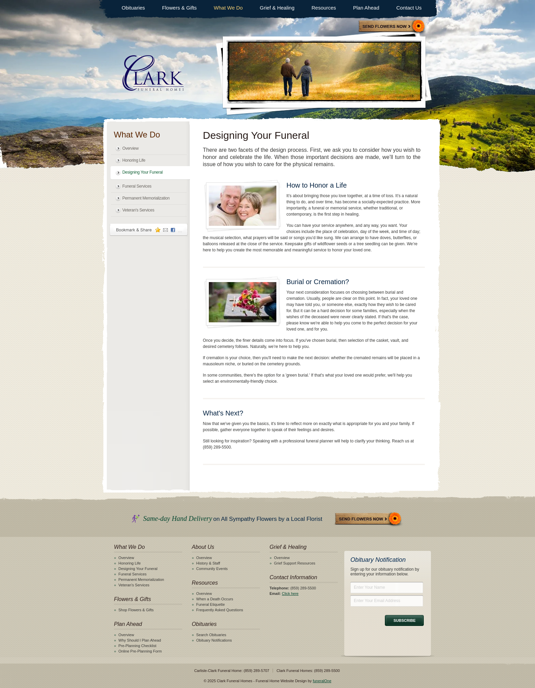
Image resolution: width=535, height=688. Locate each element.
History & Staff (208, 563)
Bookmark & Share (149, 230)
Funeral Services (136, 186)
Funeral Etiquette (210, 604)
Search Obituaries (211, 635)
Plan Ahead (366, 8)
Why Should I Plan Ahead (139, 640)
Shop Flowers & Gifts (136, 610)
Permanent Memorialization (146, 198)
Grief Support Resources (294, 563)
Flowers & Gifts (179, 8)
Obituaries (133, 8)
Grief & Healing (277, 8)
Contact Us (408, 8)
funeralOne (322, 681)
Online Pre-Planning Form (140, 651)
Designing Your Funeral (142, 172)
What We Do (228, 8)
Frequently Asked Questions (219, 610)
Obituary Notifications (214, 640)
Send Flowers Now (368, 519)
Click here (290, 593)
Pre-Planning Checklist (137, 646)
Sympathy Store (392, 27)
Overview (130, 148)
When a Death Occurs (214, 599)
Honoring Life (133, 160)
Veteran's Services (138, 210)
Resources (324, 8)
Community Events (212, 569)
